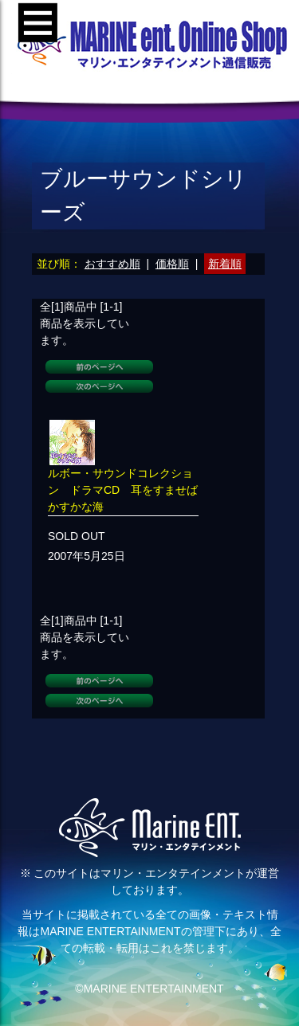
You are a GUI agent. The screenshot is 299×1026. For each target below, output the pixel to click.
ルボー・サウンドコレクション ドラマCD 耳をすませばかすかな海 (123, 490)
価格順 (172, 263)
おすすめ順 (112, 263)
